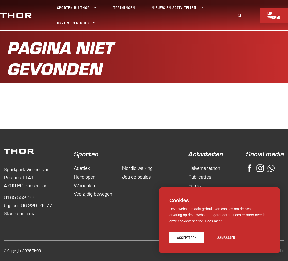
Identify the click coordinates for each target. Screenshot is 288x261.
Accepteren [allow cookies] (187, 237)
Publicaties (199, 176)
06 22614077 (36, 205)
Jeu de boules (136, 176)
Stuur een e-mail (21, 213)
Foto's (194, 185)
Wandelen (84, 185)
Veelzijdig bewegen (93, 194)
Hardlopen (84, 176)
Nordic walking (137, 168)
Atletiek (82, 168)
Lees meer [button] (213, 221)
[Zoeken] (240, 15)
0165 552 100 (20, 197)
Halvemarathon (201, 168)
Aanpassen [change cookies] (226, 237)
